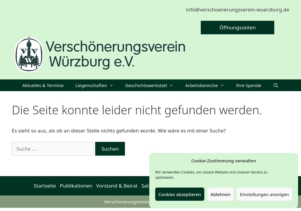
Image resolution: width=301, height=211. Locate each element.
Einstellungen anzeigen (264, 194)
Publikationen (76, 185)
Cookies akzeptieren (179, 194)
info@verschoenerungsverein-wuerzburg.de (237, 9)
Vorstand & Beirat (117, 185)
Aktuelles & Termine (42, 85)
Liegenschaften (98, 85)
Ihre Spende (248, 85)
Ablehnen (220, 194)
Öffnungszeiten (238, 27)
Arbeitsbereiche (207, 85)
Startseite (45, 185)
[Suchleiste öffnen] (276, 85)
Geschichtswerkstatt (152, 85)
